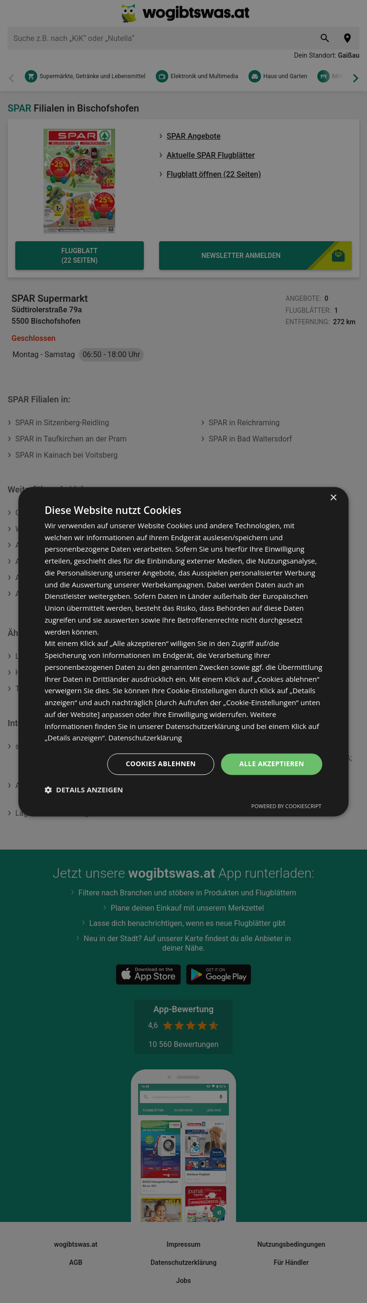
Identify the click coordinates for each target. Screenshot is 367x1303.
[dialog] (183, 651)
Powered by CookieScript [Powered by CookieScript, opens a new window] (286, 806)
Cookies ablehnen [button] (161, 763)
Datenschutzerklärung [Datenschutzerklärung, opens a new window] (145, 738)
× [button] (333, 498)
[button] (83, 789)
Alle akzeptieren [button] (271, 763)
